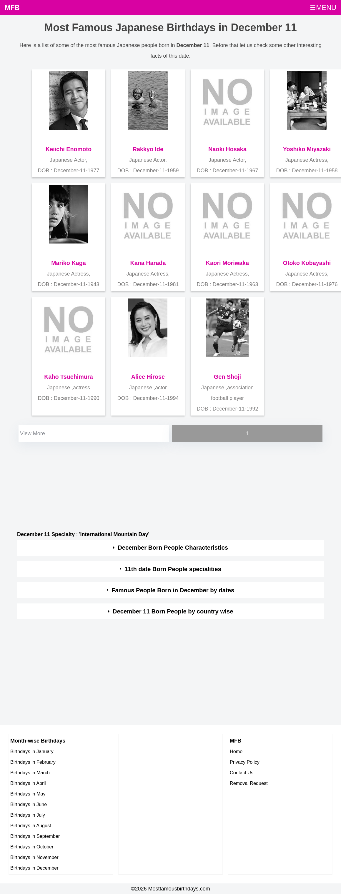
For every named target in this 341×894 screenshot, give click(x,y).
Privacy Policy (245, 762)
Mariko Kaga (68, 263)
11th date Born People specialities (172, 569)
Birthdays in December (34, 867)
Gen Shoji (227, 376)
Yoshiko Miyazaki (307, 149)
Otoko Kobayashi (307, 263)
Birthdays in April (28, 783)
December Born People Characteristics (173, 547)
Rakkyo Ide (148, 149)
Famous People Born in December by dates (173, 590)
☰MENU (323, 7)
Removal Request (249, 783)
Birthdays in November (34, 857)
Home (236, 751)
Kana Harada (148, 263)
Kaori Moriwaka (227, 263)
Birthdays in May (28, 793)
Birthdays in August (30, 825)
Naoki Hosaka (227, 149)
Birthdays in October (32, 846)
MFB (12, 7)
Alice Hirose (148, 376)
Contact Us (241, 772)
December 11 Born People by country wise (173, 611)
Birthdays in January (32, 751)
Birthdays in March (30, 772)
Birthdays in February (33, 762)
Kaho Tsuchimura (68, 376)
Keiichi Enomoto (69, 149)
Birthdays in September (35, 836)
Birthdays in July (27, 815)
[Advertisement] (146, 484)
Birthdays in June (28, 804)
